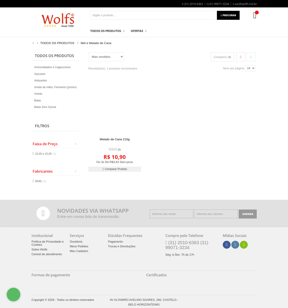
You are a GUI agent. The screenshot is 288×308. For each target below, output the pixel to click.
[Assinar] (248, 214)
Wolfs (40, 181)
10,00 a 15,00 (45, 153)
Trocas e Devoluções (121, 246)
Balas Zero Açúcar (45, 107)
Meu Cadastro (79, 250)
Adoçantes (40, 80)
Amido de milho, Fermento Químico (55, 87)
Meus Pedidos (79, 246)
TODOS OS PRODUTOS (54, 55)
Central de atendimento (47, 254)
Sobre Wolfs (39, 249)
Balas (37, 100)
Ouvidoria (76, 241)
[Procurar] (228, 15)
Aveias (38, 93)
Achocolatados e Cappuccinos (52, 67)
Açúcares (39, 74)
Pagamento (115, 241)
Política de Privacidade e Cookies (48, 243)
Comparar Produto (114, 169)
